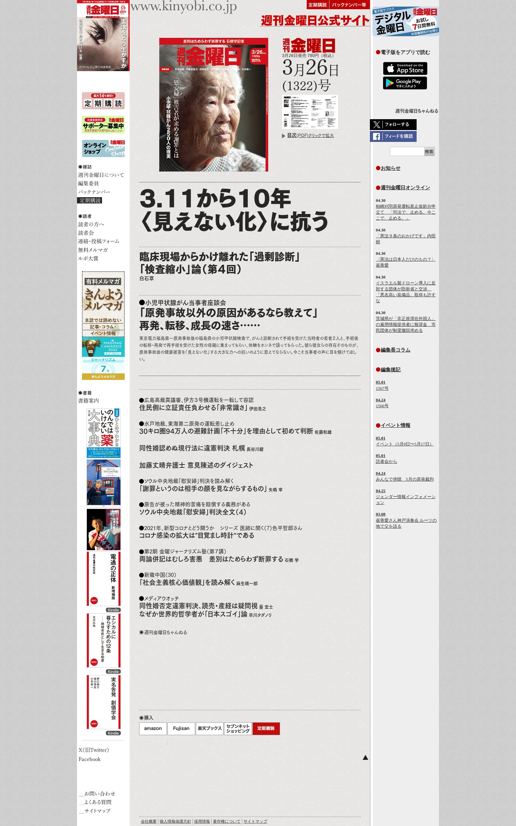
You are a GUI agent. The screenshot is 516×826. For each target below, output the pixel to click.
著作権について (227, 821)
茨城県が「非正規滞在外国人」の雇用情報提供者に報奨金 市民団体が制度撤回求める (406, 324)
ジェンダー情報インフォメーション (406, 496)
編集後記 (390, 369)
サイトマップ (255, 821)
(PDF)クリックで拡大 (310, 135)
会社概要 (149, 821)
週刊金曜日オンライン (405, 187)
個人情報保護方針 (175, 821)
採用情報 (202, 821)
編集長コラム (395, 350)
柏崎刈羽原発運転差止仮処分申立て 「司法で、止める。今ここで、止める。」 (406, 212)
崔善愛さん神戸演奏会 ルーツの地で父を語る (406, 520)
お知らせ (390, 168)
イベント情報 (395, 425)
